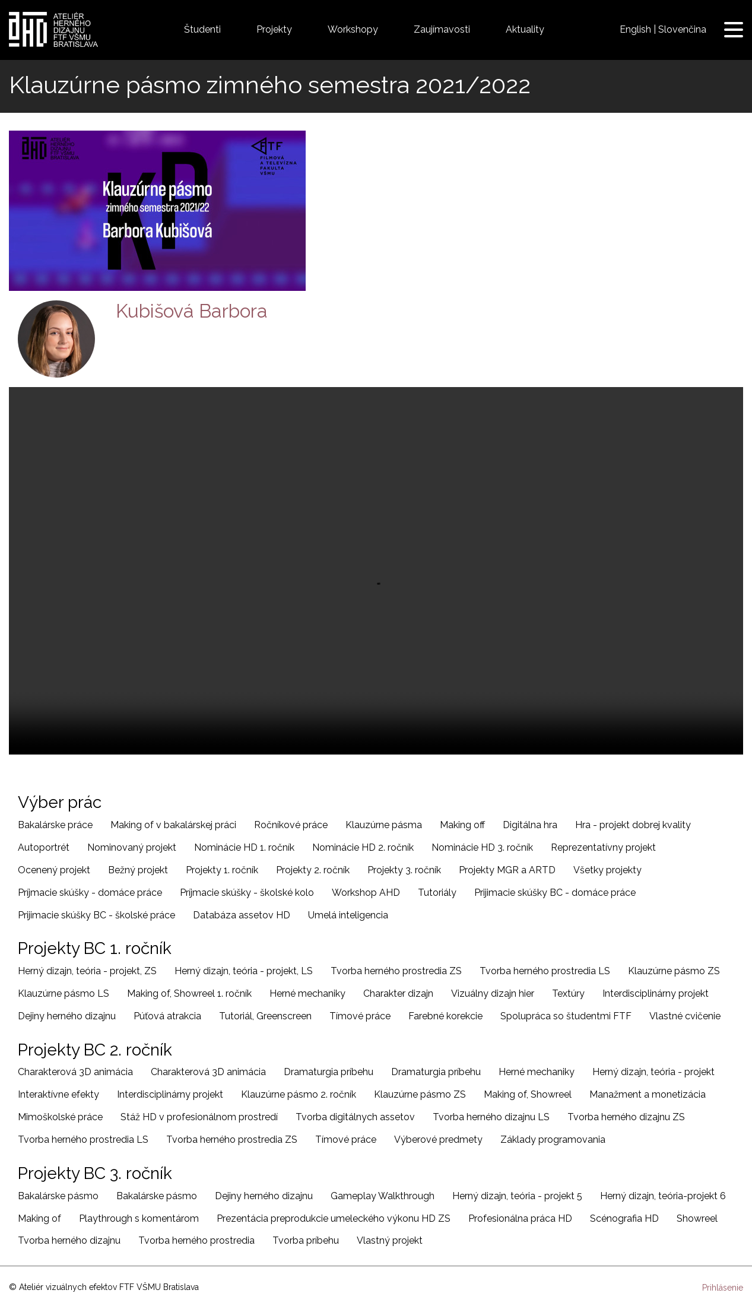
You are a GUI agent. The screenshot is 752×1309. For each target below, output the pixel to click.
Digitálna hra (530, 825)
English (635, 29)
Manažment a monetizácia (647, 1094)
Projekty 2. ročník (313, 870)
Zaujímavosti (442, 29)
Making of (39, 1218)
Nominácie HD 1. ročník (244, 847)
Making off (462, 825)
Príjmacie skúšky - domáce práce (90, 892)
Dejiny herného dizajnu (67, 1016)
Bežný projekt (138, 870)
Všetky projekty (607, 870)
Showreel (697, 1218)
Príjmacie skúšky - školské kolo (247, 892)
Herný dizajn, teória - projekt (653, 1071)
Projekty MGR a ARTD (507, 870)
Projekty (274, 29)
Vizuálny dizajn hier (492, 993)
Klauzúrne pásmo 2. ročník (298, 1094)
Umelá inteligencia (348, 915)
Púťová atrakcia (167, 1016)
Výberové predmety (438, 1139)
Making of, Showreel (528, 1094)
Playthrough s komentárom (139, 1218)
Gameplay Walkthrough (382, 1196)
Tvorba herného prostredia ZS (396, 971)
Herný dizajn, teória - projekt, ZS (87, 971)
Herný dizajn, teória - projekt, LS (243, 971)
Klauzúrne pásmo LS (63, 993)
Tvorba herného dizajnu (69, 1240)
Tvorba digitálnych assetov (355, 1117)
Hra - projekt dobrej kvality (633, 825)
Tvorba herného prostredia (196, 1240)
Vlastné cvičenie (685, 1016)
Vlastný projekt (390, 1240)
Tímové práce (360, 1016)
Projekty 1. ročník (222, 870)
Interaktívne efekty (58, 1094)
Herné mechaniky (307, 993)
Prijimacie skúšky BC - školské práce (96, 915)
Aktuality (525, 29)
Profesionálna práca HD (520, 1218)
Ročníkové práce (291, 825)
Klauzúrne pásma (383, 825)
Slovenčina (682, 29)
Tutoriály (437, 892)
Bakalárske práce (55, 825)
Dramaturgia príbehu (328, 1071)
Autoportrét (43, 847)
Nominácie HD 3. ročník (482, 847)
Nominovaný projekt (131, 847)
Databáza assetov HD (241, 915)
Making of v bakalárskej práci (173, 825)
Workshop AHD (366, 892)
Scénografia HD (624, 1218)
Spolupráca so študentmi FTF (566, 1016)
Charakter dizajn (398, 993)
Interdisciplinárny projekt (655, 993)
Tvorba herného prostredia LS (545, 971)
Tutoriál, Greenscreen (265, 1016)
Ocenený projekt (54, 870)
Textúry (568, 993)
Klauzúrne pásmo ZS (674, 971)
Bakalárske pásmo (58, 1196)
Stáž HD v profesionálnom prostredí (199, 1117)
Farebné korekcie (445, 1016)
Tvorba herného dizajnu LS (491, 1117)
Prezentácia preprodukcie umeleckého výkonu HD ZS (333, 1218)
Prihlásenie (722, 1287)
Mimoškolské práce (60, 1117)
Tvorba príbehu (305, 1240)
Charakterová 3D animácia (75, 1071)
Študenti (202, 29)
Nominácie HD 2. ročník (363, 847)
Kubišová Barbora (192, 311)
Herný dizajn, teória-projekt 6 (663, 1196)
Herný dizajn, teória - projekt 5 (517, 1196)
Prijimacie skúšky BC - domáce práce (555, 892)
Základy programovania (552, 1139)
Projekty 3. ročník (404, 870)
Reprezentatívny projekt (603, 847)
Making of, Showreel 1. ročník (189, 993)
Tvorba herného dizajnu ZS (626, 1117)
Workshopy (353, 29)
